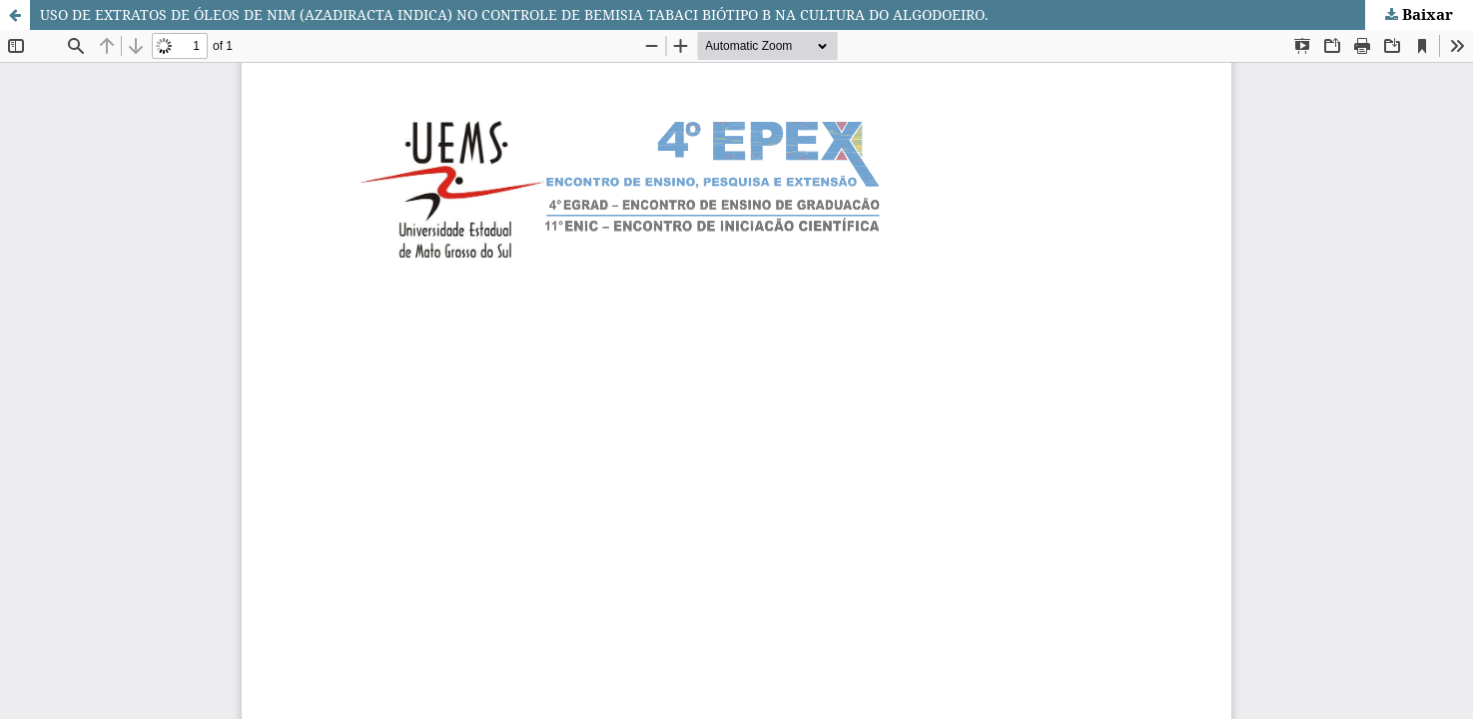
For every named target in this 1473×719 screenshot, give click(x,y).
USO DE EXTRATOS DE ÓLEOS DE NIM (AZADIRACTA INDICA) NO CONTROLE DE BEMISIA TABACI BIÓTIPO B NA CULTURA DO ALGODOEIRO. (514, 14)
